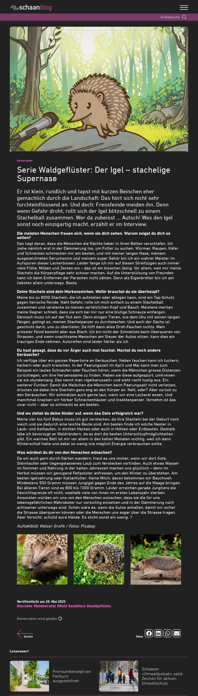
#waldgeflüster (99, 606)
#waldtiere (77, 606)
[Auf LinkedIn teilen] (158, 633)
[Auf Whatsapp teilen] (167, 633)
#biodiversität (45, 606)
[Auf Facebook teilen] (149, 633)
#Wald (62, 606)
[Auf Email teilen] (177, 633)
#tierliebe (24, 606)
